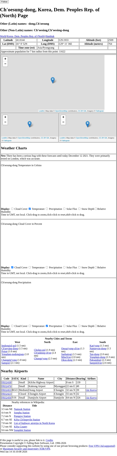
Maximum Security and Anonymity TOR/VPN (26, 448)
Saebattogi (66, 354)
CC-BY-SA (82, 111)
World (3, 36)
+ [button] (5, 59)
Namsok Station (22, 409)
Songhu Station (21, 412)
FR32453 (6, 390)
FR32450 (6, 397)
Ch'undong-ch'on (42, 352)
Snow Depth (87, 209)
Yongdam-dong (97, 357)
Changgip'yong (9, 360)
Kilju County (20, 426)
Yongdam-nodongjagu (12, 354)
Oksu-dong (66, 360)
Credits (49, 440)
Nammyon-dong (98, 348)
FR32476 (6, 386)
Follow (4, 1)
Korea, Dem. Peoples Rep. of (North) (26, 36)
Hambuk (50, 36)
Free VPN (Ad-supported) (102, 446)
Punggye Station (22, 416)
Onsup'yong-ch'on (70, 348)
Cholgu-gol (40, 350)
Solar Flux (71, 209)
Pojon (4, 351)
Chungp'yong (41, 358)
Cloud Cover (20, 209)
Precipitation (55, 209)
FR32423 (6, 393)
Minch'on (66, 357)
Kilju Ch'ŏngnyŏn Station (27, 419)
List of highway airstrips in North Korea (34, 423)
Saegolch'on (96, 362)
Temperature (38, 209)
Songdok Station (22, 430)
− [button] (5, 64)
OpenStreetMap (61, 111)
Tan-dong (94, 354)
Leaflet (41, 111)
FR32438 (6, 382)
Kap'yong (94, 345)
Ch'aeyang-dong (9, 348)
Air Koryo (91, 390)
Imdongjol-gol (8, 345)
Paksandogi (95, 360)
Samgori (5, 362)
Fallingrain (100, 111)
